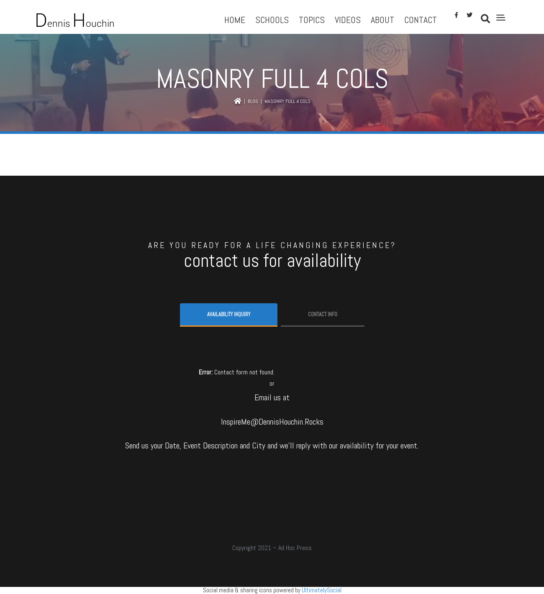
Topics (312, 20)
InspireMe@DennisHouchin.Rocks (272, 421)
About (382, 20)
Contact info (322, 314)
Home (234, 20)
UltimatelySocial (321, 590)
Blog (253, 101)
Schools (272, 20)
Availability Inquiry (228, 314)
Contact (420, 20)
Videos (348, 20)
